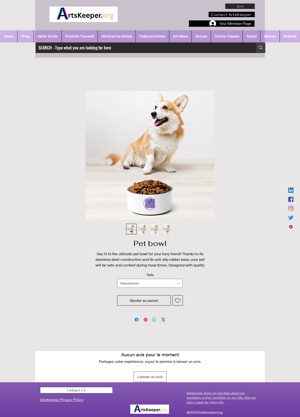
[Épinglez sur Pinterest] (145, 319)
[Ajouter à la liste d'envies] (177, 300)
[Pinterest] (290, 226)
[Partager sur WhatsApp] (154, 319)
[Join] (240, 6)
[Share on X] (163, 319)
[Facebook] (290, 199)
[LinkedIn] (290, 190)
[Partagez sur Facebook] (136, 319)
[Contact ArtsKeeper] (232, 14)
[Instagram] (290, 208)
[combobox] (150, 283)
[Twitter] (290, 217)
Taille (150, 275)
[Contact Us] (76, 390)
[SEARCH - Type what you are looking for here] (142, 47)
